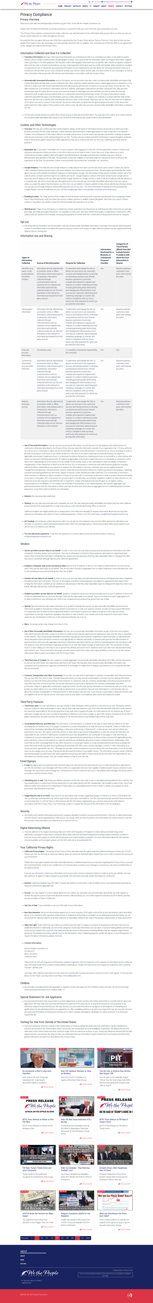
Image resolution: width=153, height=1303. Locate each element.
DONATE (96, 6)
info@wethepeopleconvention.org (37, 536)
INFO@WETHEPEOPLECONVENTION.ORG (115, 2)
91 (47, 1238)
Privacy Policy (117, 1270)
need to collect (44, 873)
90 (42, 1238)
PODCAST (67, 6)
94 (62, 1238)
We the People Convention (30, 4)
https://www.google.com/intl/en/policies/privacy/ (97, 189)
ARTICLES (77, 6)
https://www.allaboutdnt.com (69, 976)
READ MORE (47, 1087)
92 (52, 1238)
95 (67, 1238)
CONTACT (119, 6)
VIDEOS (85, 6)
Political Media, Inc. (130, 1295)
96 (72, 1238)
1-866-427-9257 (95, 2)
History (23, 1264)
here (45, 231)
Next (88, 1238)
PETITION (128, 6)
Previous (24, 1238)
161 (82, 1238)
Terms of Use (128, 1270)
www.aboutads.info (84, 840)
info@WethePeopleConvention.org (114, 514)
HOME (60, 6)
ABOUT (103, 6)
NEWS (22, 1260)
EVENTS (111, 6)
